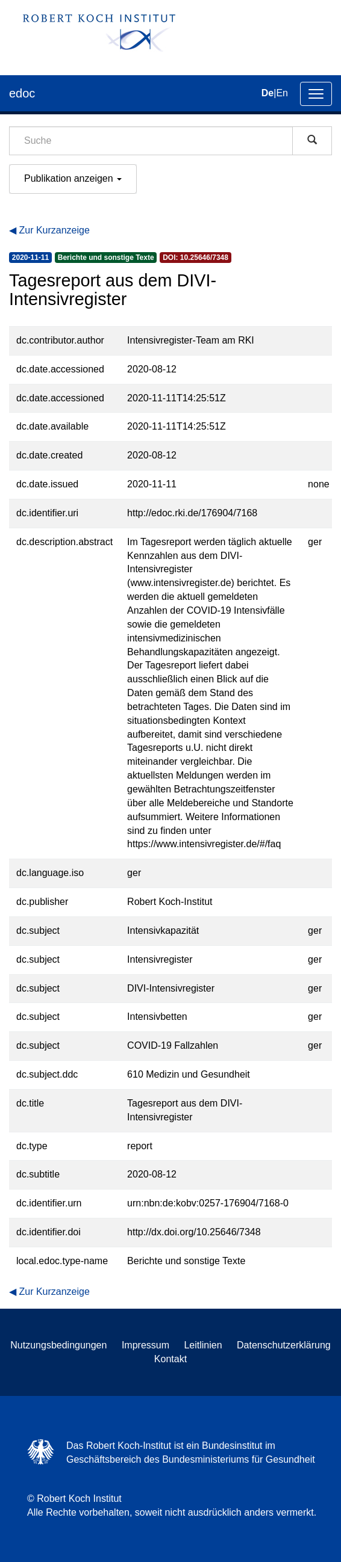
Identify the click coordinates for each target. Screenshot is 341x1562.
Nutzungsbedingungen (58, 1345)
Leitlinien (203, 1345)
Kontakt (170, 1359)
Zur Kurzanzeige (54, 230)
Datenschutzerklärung (284, 1345)
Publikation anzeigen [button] (73, 178)
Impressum (145, 1345)
